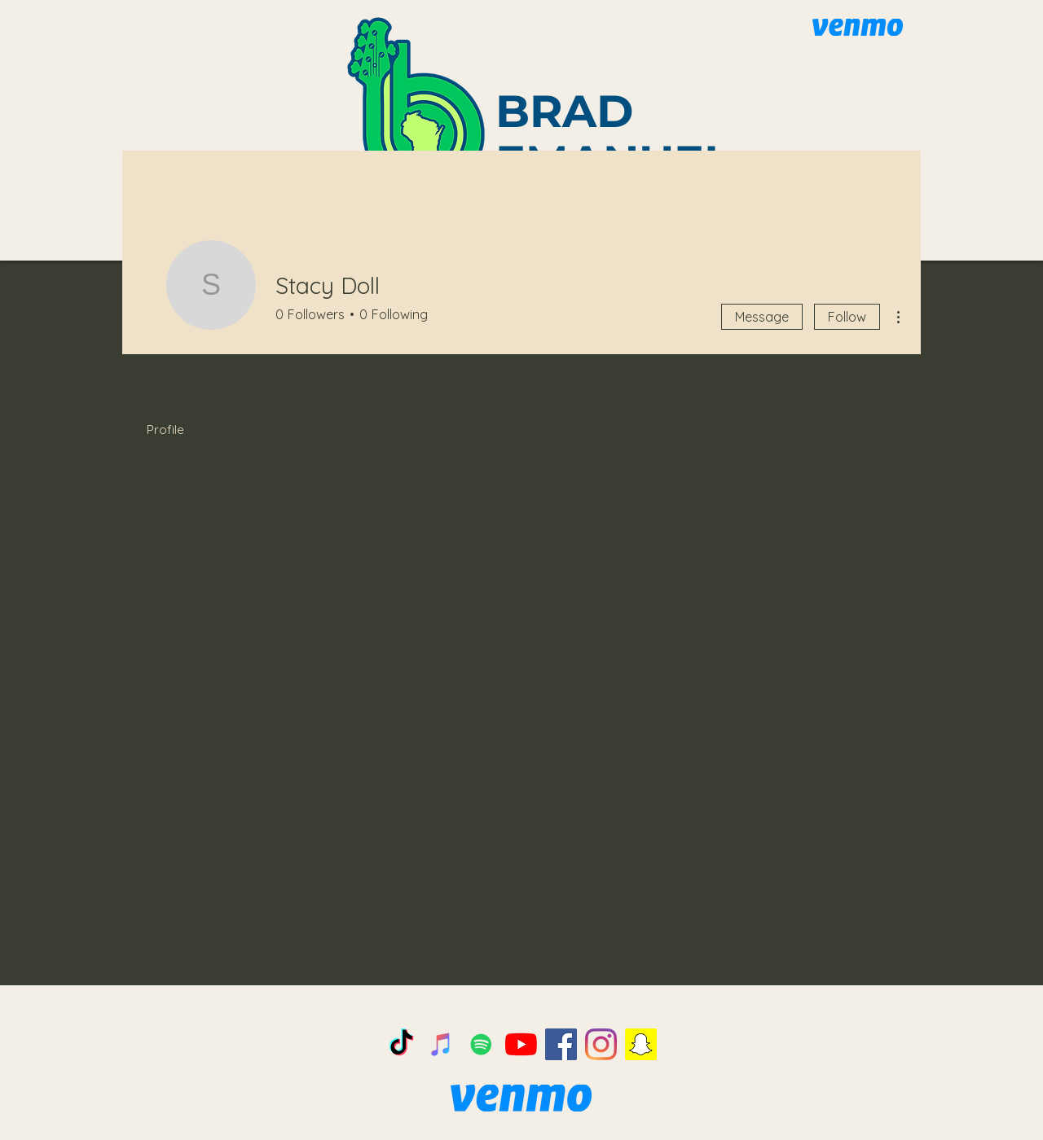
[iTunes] (441, 1044)
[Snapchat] (641, 1044)
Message (762, 317)
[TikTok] (401, 1044)
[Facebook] (561, 1044)
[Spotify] (481, 1044)
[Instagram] (601, 1044)
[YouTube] (521, 1044)
